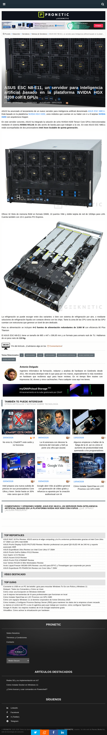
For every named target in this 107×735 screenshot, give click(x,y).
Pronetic (8, 34)
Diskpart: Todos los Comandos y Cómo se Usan (23, 589)
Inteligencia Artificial (66, 355)
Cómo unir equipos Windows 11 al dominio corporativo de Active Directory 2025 (36, 600)
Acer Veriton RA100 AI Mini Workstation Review (23, 563)
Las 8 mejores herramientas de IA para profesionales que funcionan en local (35, 594)
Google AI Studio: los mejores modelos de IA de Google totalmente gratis (34, 608)
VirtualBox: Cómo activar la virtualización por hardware (26, 610)
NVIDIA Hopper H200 (86, 355)
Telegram (13, 721)
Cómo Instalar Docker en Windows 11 (22, 685)
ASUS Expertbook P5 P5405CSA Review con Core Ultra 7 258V (30, 568)
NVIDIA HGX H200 (9, 359)
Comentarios (56, 346)
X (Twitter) (13, 717)
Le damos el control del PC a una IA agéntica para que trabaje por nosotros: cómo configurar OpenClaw (47, 605)
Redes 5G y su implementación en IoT (23, 680)
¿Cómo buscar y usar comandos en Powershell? (27, 689)
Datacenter (16, 34)
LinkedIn (12, 708)
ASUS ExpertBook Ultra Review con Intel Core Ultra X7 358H (29, 550)
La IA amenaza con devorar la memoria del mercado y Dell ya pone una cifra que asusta (53, 445)
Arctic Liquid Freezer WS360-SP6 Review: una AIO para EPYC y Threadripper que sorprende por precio (47, 565)
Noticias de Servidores (39, 34)
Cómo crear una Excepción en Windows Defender (24, 592)
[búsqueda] (103, 4)
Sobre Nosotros (13, 633)
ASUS (40, 355)
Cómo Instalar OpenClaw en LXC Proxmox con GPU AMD (89, 487)
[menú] (4, 4)
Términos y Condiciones (17, 638)
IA (21, 355)
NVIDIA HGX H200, (37, 114)
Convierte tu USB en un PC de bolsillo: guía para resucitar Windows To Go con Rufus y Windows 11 (45, 586)
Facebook (13, 712)
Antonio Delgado (15, 103)
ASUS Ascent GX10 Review (15, 558)
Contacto (10, 642)
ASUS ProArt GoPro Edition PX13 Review (21, 552)
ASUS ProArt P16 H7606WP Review (18, 560)
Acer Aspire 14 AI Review (14, 555)
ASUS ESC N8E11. (96, 111)
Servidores (26, 34)
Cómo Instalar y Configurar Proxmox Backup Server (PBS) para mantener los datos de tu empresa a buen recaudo (51, 602)
